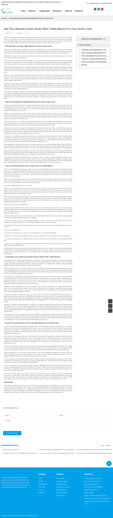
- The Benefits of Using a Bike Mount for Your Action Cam (94, 50)
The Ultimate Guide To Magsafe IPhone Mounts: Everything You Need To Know (57, 449)
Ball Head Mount (61, 493)
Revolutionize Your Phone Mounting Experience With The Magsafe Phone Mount (94, 453)
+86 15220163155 (106, 3)
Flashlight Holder (61, 484)
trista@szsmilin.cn (93, 3)
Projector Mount (61, 490)
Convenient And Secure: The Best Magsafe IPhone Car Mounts (20, 453)
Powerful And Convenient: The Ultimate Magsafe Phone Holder (11, 449)
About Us (41, 490)
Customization (42, 484)
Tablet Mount (60, 495)
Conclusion (84, 65)
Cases (102, 445)
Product (40, 481)
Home (40, 478)
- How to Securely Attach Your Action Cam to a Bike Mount (94, 56)
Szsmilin (4, 18)
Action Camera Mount (63, 487)
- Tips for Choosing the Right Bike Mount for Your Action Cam (94, 53)
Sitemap (40, 515)
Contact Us (41, 493)
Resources (108, 445)
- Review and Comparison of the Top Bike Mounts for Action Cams (94, 62)
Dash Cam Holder (62, 481)
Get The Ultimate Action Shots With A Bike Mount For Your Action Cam (31, 18)
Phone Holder (60, 478)
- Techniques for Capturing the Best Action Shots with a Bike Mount (94, 59)
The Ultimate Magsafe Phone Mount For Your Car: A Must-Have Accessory (94, 449)
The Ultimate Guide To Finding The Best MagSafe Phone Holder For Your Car (57, 453)
